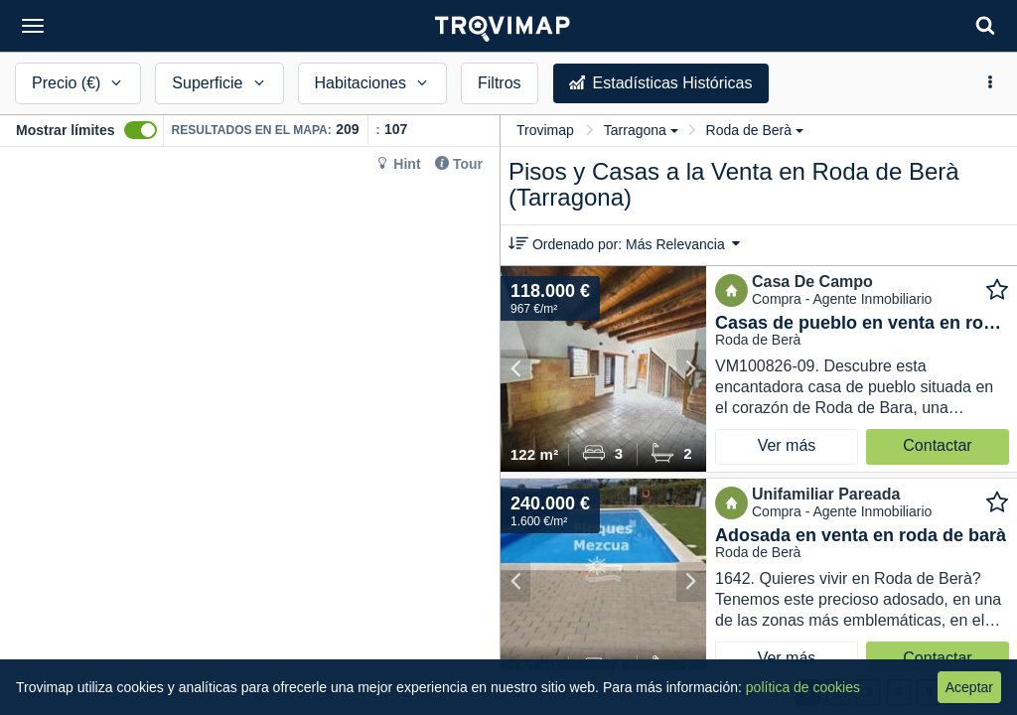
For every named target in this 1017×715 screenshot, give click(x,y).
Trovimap (545, 130)
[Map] (250, 431)
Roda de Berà (754, 130)
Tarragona (641, 130)
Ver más (787, 445)
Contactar (937, 445)
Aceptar (969, 687)
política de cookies (803, 687)
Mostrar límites (65, 130)
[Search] (985, 25)
